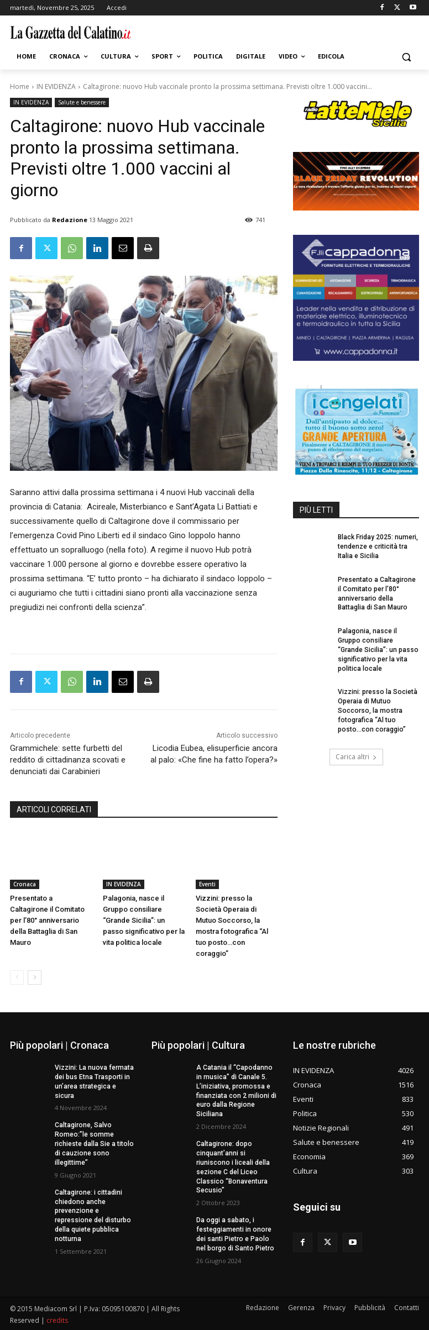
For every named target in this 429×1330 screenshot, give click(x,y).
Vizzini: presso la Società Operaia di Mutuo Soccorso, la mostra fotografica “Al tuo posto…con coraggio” (378, 710)
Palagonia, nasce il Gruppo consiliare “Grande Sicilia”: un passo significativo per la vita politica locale (144, 920)
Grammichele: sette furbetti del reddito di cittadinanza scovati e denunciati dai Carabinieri (67, 759)
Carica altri (356, 756)
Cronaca (24, 884)
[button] (406, 57)
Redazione (69, 219)
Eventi (207, 884)
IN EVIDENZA (56, 86)
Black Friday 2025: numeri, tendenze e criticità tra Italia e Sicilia (378, 546)
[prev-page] (17, 977)
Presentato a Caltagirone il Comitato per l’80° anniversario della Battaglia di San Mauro (47, 920)
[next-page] (34, 977)
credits (57, 1319)
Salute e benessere (82, 102)
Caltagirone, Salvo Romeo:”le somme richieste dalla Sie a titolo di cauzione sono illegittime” (94, 1143)
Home (19, 86)
